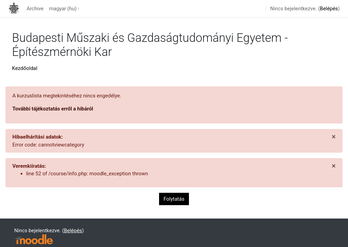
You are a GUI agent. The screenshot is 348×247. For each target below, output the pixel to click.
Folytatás (174, 199)
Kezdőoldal (24, 68)
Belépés (329, 8)
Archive (34, 8)
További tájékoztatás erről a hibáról (52, 109)
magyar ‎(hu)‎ (63, 8)
